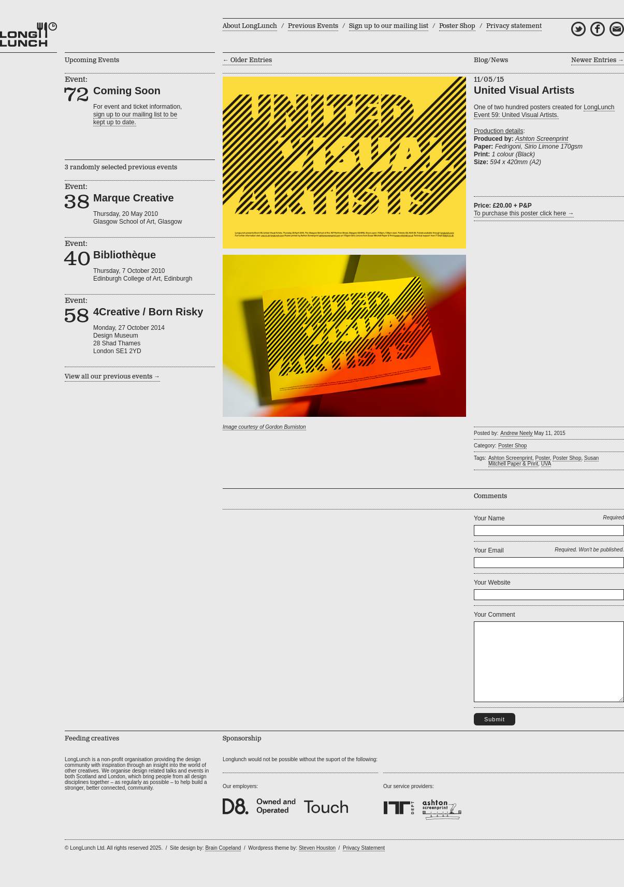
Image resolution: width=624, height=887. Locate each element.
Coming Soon (127, 90)
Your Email (489, 550)
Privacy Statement (364, 863)
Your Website (492, 582)
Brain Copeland (223, 863)
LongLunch (28, 34)
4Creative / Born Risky (148, 311)
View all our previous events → (112, 376)
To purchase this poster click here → (524, 213)
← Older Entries (247, 60)
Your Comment (494, 614)
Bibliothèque (124, 254)
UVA (546, 464)
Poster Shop (457, 26)
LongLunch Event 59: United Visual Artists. (544, 111)
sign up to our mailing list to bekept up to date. (135, 118)
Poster (542, 458)
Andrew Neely (516, 433)
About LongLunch (250, 26)
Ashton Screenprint (541, 138)
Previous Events (313, 26)
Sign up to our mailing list (388, 26)
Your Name (489, 518)
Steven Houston (317, 863)
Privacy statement (514, 26)
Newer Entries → (597, 60)
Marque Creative (133, 197)
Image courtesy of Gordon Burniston (264, 427)
